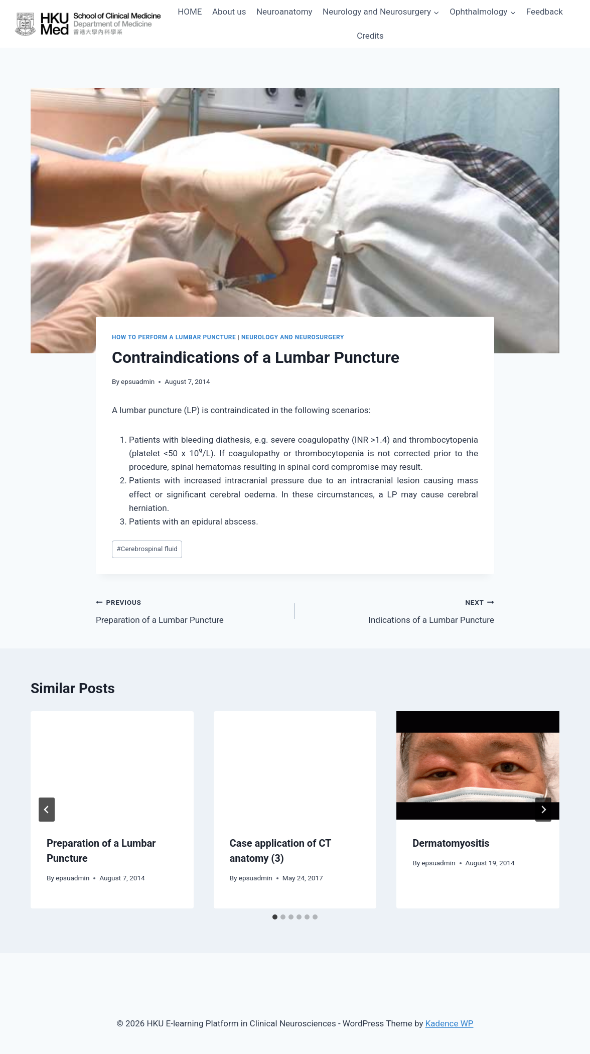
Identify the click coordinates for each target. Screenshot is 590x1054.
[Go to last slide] (47, 810)
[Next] (543, 810)
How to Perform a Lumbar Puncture (174, 337)
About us (229, 12)
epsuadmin (138, 381)
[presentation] (112, 765)
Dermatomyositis (450, 843)
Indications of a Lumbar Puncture (399, 610)
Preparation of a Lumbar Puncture (191, 610)
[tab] (274, 916)
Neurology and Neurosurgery (292, 337)
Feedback (544, 12)
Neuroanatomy (284, 12)
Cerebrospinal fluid (147, 549)
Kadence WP (449, 1023)
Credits (370, 36)
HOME (190, 12)
